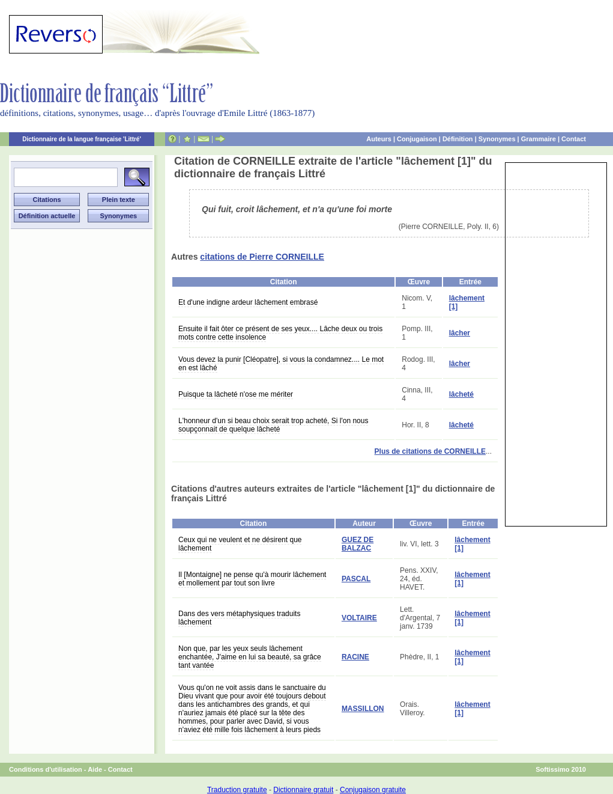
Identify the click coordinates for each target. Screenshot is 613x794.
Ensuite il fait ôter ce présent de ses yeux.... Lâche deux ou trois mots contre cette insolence (280, 333)
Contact (573, 138)
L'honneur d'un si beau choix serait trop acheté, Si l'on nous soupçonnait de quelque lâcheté (273, 425)
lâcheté (461, 394)
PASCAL (356, 579)
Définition (457, 138)
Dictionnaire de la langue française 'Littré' (81, 139)
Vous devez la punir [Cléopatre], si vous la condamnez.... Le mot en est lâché (281, 363)
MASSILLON (363, 708)
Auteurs (378, 138)
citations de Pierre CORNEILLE (262, 256)
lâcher (459, 333)
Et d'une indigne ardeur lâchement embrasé (248, 302)
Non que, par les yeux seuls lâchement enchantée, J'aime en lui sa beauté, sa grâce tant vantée (249, 657)
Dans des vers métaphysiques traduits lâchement (239, 617)
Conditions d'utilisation (45, 769)
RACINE (355, 657)
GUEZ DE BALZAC (357, 544)
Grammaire (538, 138)
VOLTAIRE (359, 618)
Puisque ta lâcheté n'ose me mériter (235, 394)
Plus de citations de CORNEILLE (430, 451)
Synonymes (497, 138)
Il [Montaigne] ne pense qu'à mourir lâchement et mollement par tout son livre (252, 578)
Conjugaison (417, 138)
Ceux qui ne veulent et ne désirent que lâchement (239, 544)
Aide (95, 769)
